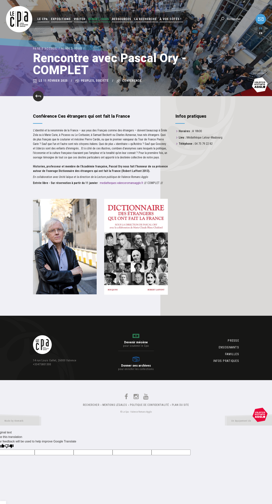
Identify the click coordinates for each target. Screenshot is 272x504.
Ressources (121, 19)
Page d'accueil (45, 48)
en (260, 33)
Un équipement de (249, 421)
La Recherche (145, 19)
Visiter (79, 19)
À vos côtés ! (171, 19)
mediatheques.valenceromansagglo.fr (121, 183)
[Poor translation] (9, 447)
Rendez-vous (98, 19)
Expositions (61, 19)
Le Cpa (42, 19)
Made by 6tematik (20, 421)
